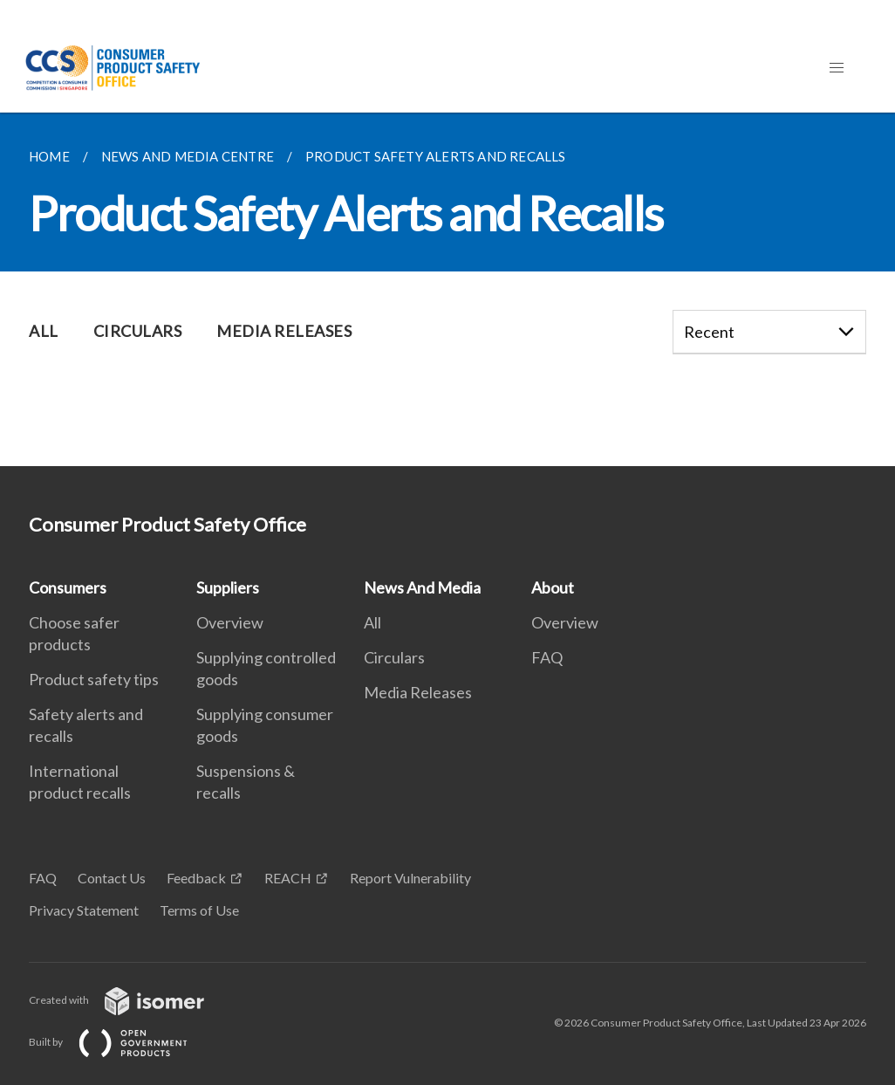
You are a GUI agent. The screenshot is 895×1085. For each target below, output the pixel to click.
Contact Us (112, 877)
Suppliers (227, 587)
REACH (287, 877)
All (372, 622)
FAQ (547, 657)
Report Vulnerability (410, 877)
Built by (122, 1041)
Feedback (196, 877)
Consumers (67, 587)
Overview (229, 622)
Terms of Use (199, 910)
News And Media (422, 587)
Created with (130, 999)
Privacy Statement (84, 910)
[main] (447, 289)
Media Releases (418, 692)
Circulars (394, 657)
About (552, 587)
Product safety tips (94, 679)
